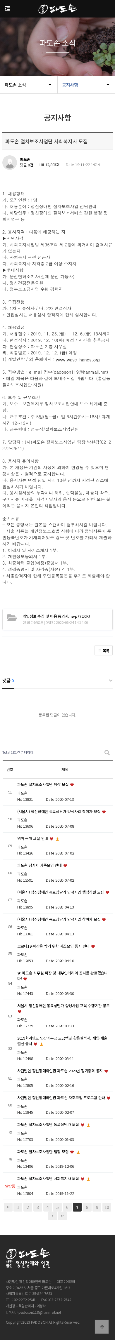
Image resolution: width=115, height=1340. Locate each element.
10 (106, 1207)
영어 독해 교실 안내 (33, 838)
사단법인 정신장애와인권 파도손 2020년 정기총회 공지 (60, 1070)
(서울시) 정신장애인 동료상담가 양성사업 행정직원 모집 (61, 892)
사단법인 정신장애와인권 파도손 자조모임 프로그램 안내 (61, 1097)
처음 (8, 1207)
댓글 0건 (26, 165)
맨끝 (62, 1216)
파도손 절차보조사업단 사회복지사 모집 (48, 1178)
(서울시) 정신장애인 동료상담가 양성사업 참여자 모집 (59, 811)
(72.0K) (56, 616)
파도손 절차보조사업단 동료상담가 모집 (48, 1124)
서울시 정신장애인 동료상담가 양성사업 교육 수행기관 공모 (63, 1005)
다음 (52, 1216)
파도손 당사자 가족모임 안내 (40, 865)
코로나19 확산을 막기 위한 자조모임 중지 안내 (54, 946)
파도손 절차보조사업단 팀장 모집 (43, 784)
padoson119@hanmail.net (39, 1312)
